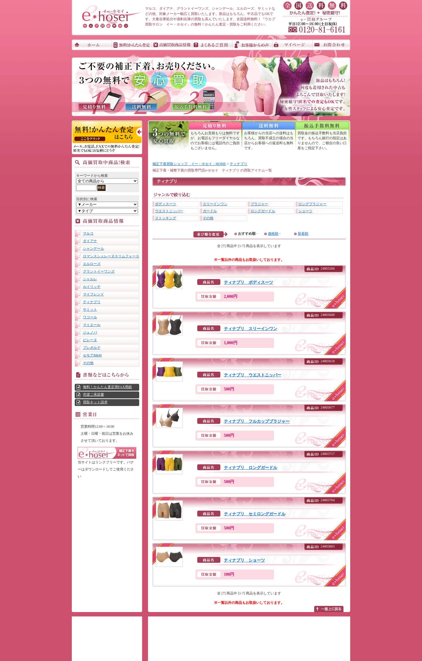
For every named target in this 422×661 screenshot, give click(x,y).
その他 (88, 363)
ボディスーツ (165, 204)
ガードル (210, 211)
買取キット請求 (95, 402)
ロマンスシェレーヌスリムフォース (111, 256)
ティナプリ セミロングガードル (254, 514)
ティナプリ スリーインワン (250, 329)
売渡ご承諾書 (93, 394)
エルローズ (92, 264)
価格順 (273, 234)
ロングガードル (263, 211)
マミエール (92, 325)
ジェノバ (90, 332)
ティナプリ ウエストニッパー (252, 375)
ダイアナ (90, 241)
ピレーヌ (90, 340)
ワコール (90, 317)
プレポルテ (92, 348)
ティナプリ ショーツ (244, 560)
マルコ (88, 233)
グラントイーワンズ (99, 271)
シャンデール (93, 249)
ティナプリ (92, 302)
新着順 (303, 234)
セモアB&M (92, 355)
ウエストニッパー (169, 211)
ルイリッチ (92, 287)
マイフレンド (93, 294)
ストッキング (165, 218)
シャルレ (90, 279)
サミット (90, 309)
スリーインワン (215, 204)
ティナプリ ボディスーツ (248, 282)
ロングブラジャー (312, 204)
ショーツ (305, 211)
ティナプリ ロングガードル (250, 467)
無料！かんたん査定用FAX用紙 (107, 387)
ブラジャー (259, 204)
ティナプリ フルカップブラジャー (257, 421)
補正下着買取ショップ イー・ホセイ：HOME (189, 164)
